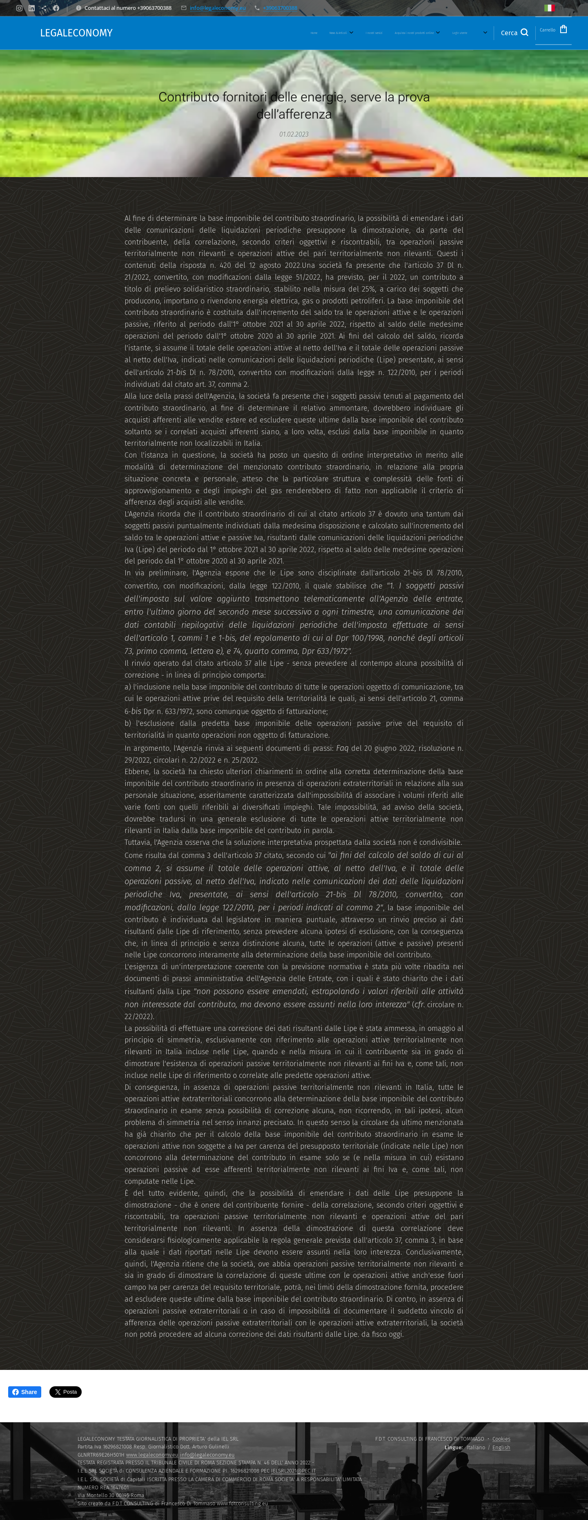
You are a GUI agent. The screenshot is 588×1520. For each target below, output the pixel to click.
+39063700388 (280, 7)
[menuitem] (241, 33)
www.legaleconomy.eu (152, 1455)
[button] (501, 33)
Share (24, 1392)
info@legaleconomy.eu (218, 7)
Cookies (501, 1439)
